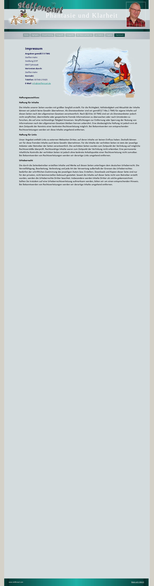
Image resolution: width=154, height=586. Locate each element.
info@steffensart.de (41, 83)
